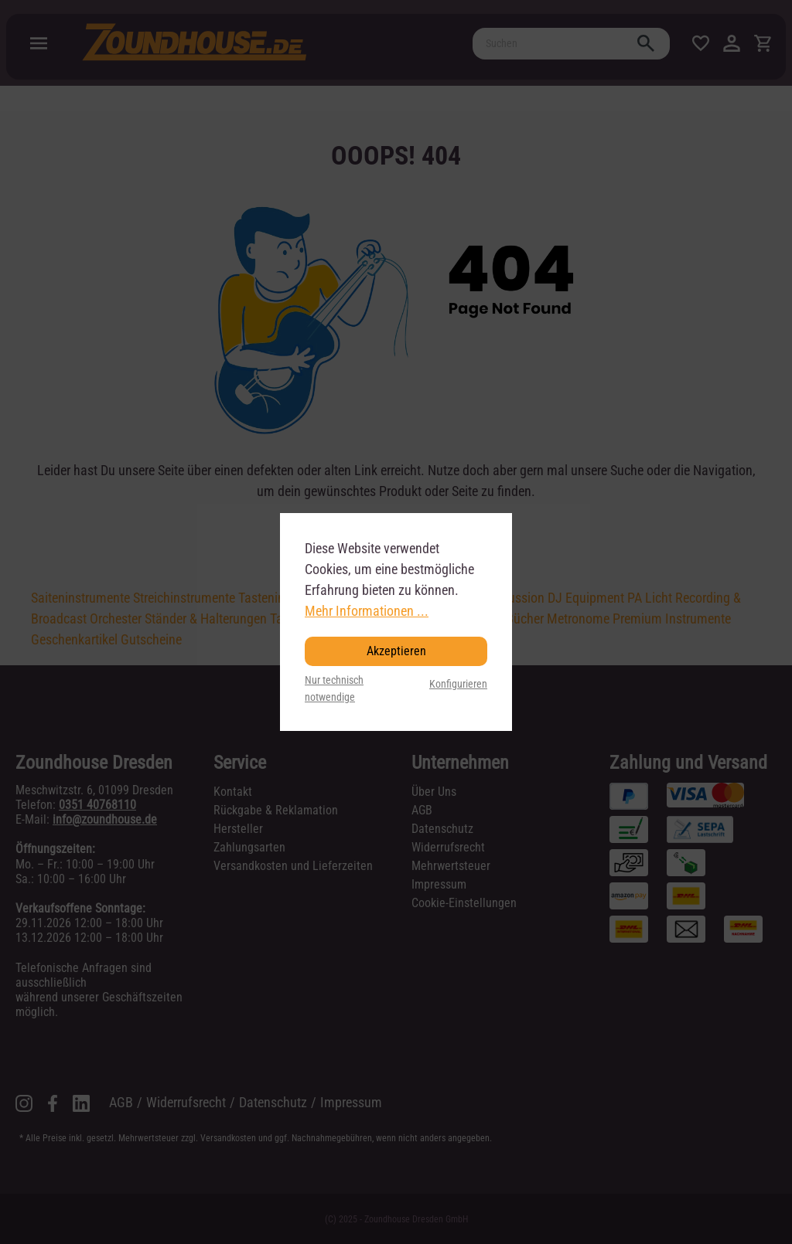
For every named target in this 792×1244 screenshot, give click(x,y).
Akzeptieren (396, 651)
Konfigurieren (458, 684)
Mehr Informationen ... (366, 611)
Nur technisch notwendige (334, 689)
